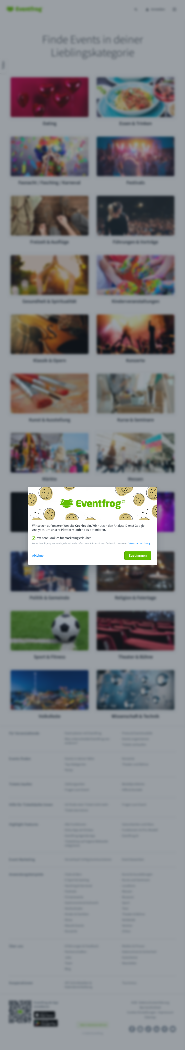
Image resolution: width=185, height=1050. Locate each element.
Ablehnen (38, 556)
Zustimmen (138, 555)
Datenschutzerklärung (139, 543)
